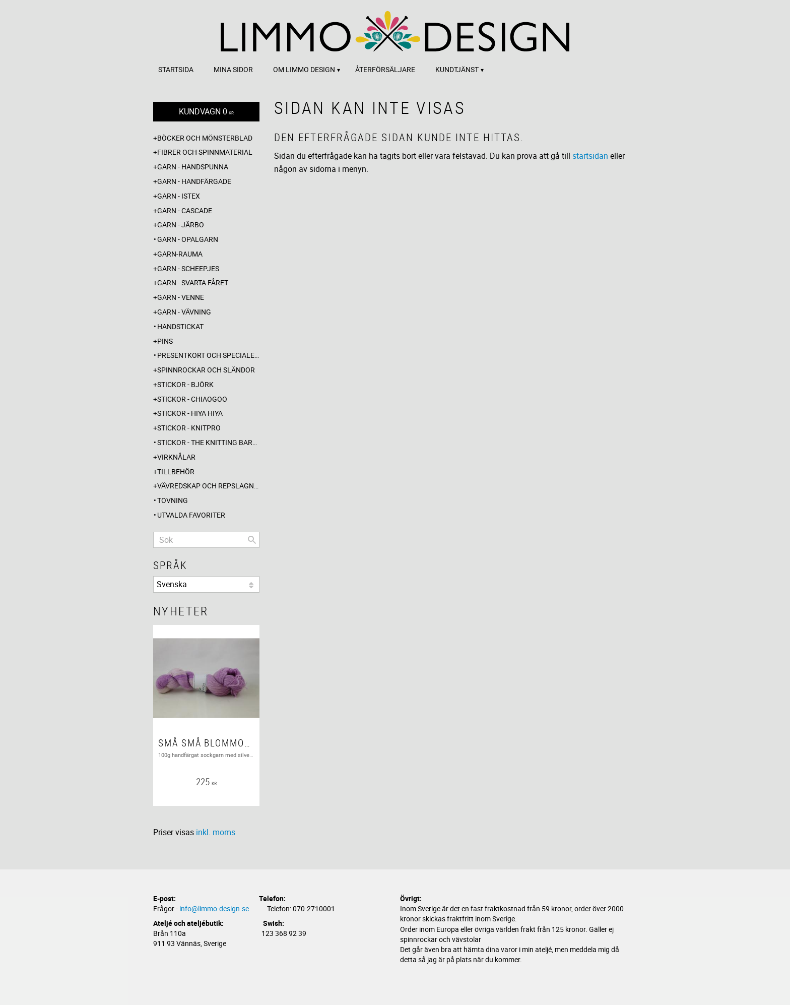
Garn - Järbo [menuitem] (180, 224)
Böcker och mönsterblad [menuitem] (204, 138)
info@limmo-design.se (214, 908)
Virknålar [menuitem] (176, 457)
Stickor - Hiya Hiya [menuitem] (190, 413)
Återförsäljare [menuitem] (385, 69)
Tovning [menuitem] (172, 500)
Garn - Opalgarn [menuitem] (187, 239)
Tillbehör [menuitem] (175, 471)
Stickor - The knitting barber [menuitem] (208, 442)
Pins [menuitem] (165, 341)
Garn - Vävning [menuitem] (184, 312)
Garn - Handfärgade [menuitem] (194, 181)
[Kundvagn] (206, 111)
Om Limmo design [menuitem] (304, 69)
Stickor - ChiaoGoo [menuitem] (192, 399)
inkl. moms (215, 832)
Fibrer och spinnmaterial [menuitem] (204, 152)
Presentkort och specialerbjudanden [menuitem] (208, 355)
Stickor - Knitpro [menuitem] (189, 427)
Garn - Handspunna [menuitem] (192, 166)
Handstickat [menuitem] (180, 326)
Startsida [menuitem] (175, 69)
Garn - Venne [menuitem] (180, 297)
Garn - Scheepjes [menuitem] (188, 268)
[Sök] (251, 539)
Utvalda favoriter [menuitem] (191, 515)
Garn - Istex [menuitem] (178, 196)
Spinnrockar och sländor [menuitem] (206, 369)
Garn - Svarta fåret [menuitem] (192, 282)
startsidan (590, 155)
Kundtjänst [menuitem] (457, 69)
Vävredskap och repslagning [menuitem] (208, 485)
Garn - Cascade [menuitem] (184, 210)
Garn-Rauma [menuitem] (180, 254)
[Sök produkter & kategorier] (206, 540)
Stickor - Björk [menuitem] (185, 384)
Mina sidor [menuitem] (233, 69)
